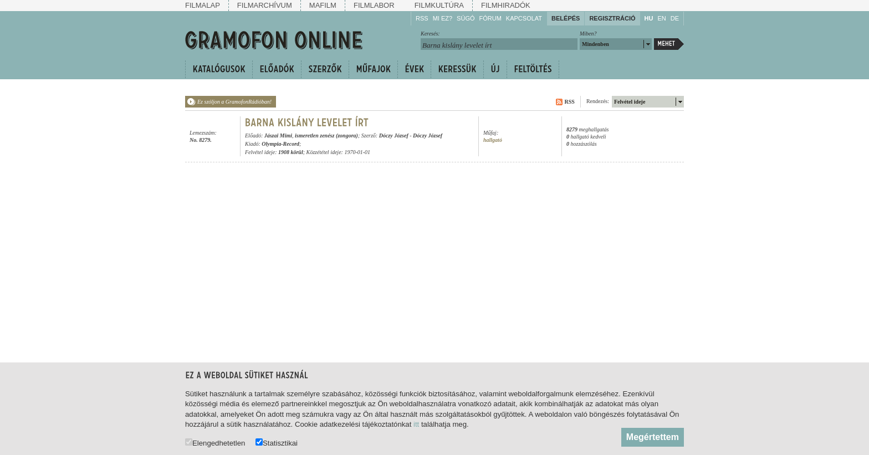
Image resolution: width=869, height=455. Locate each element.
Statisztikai (276, 442)
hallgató (492, 140)
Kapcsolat (524, 18)
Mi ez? (442, 18)
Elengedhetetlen (215, 442)
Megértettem (652, 437)
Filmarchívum (264, 5)
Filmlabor (374, 5)
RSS (422, 18)
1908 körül (290, 152)
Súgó (465, 18)
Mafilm (322, 5)
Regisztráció (612, 18)
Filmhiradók (505, 5)
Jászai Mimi (278, 135)
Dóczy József (393, 135)
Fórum (490, 18)
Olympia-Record (280, 144)
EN (661, 18)
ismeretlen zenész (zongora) (326, 135)
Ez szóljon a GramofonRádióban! (234, 102)
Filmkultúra (439, 5)
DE (675, 18)
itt (416, 424)
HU (649, 18)
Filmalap (202, 5)
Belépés (565, 18)
